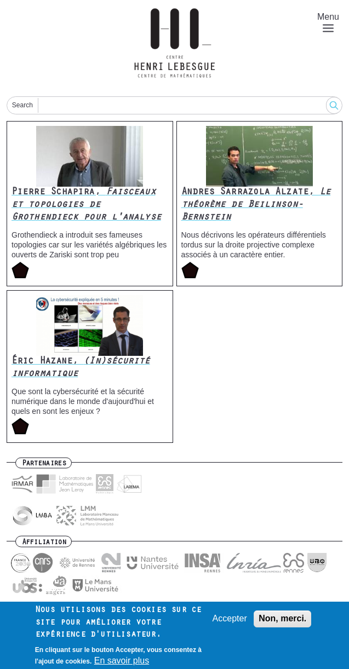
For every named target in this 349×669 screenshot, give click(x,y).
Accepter (230, 622)
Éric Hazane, (81, 368)
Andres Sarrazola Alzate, (256, 205)
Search (22, 105)
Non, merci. (282, 622)
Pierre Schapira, (86, 205)
